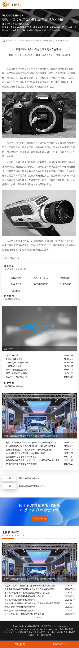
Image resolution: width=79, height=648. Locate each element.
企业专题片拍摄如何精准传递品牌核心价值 (25, 453)
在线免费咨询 (39, 519)
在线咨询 (19, 644)
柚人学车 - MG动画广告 (16, 377)
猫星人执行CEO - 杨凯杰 (17, 373)
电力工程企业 (12, 355)
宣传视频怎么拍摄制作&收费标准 (21, 457)
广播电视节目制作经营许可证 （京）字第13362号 (40, 632)
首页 (16, 41)
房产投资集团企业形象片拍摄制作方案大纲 (24, 614)
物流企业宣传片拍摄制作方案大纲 (21, 464)
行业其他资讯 (65, 284)
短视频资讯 (65, 278)
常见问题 (16, 291)
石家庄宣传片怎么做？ (29, 478)
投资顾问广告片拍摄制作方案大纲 (19, 611)
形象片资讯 (16, 284)
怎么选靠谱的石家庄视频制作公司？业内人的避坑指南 (31, 446)
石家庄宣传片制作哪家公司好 (32, 486)
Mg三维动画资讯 (40, 284)
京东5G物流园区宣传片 (16, 370)
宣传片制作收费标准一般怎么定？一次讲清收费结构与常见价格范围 (34, 460)
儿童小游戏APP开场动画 (17, 363)
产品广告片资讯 (40, 278)
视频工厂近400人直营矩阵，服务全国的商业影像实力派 (31, 442)
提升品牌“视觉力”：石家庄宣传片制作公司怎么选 (28, 450)
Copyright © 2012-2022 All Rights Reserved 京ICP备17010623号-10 (35, 629)
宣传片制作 (32, 86)
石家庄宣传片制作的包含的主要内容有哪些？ (50, 41)
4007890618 (59, 644)
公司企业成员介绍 (14, 359)
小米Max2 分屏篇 (14, 366)
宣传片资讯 (25, 41)
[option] (39, 579)
